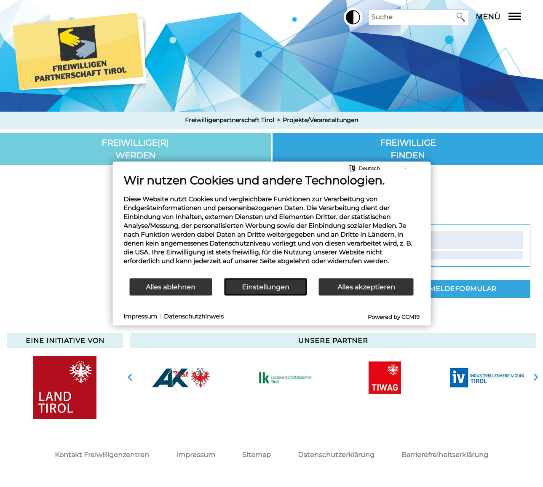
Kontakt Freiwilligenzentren (102, 455)
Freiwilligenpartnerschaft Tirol (229, 120)
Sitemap (256, 455)
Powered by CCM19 (394, 316)
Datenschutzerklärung (336, 455)
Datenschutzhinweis (194, 316)
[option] (181, 377)
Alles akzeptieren (366, 287)
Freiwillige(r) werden (135, 149)
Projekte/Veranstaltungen (320, 120)
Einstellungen (265, 287)
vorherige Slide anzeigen (130, 377)
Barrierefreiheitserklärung (444, 455)
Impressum (195, 455)
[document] (271, 225)
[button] (353, 17)
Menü (505, 16)
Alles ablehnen (170, 287)
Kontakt (405, 240)
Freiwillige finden (408, 149)
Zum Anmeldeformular (448, 289)
